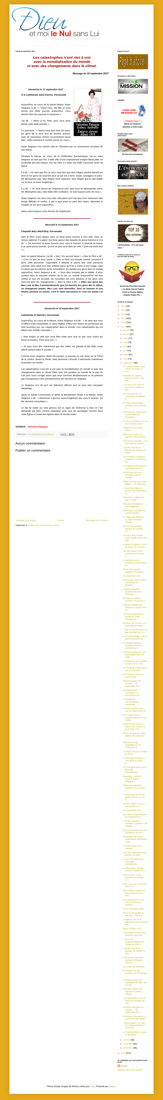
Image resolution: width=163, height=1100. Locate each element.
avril (125, 342)
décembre (128, 1048)
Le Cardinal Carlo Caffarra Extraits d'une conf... (135, 662)
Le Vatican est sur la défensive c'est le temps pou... (135, 922)
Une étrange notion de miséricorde (133, 675)
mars (125, 338)
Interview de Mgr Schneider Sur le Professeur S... (132, 745)
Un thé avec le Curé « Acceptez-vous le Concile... (133, 475)
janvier (126, 330)
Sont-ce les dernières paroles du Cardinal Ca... (133, 528)
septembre (128, 363)
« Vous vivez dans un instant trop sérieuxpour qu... (135, 490)
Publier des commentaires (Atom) (44, 525)
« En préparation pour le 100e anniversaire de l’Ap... (134, 1000)
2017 (123, 326)
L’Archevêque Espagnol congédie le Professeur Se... (134, 459)
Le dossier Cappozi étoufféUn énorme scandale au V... (132, 645)
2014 (123, 314)
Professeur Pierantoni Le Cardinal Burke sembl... (135, 1017)
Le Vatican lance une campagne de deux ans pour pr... (135, 982)
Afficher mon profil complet (130, 1070)
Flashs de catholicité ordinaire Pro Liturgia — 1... (135, 788)
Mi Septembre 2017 (132, 576)
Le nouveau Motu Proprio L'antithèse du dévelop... (134, 582)
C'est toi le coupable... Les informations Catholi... (135, 442)
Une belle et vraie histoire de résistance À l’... (134, 815)
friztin (92, 1086)
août (125, 359)
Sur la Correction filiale (133, 909)
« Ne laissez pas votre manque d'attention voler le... (133, 960)
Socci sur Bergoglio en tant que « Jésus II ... (134, 914)
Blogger (112, 1086)
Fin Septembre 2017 (132, 810)
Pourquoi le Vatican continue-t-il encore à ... (135, 599)
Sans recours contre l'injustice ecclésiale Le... (133, 877)
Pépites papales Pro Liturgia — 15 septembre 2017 (132, 683)
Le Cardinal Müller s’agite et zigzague (134, 1033)
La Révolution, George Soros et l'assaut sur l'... (135, 869)
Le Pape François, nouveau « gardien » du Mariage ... (135, 823)
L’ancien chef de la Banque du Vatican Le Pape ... (134, 450)
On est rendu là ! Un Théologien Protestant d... (134, 396)
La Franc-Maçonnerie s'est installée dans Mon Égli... (135, 538)
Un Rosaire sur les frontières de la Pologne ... (135, 973)
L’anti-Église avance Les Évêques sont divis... (134, 933)
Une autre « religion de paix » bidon (133, 498)
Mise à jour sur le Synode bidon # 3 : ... (134, 885)
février (126, 334)
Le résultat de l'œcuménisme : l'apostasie (131, 702)
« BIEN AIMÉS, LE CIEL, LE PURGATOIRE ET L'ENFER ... (134, 1025)
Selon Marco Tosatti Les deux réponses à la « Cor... (134, 893)
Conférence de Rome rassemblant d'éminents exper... (135, 839)
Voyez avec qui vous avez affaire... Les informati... (135, 482)
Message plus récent (26, 520)
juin (125, 350)
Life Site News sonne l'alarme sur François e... (134, 553)
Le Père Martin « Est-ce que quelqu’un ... (134, 804)
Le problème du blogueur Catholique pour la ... (134, 467)
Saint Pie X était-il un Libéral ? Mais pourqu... (135, 435)
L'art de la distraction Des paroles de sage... (134, 853)
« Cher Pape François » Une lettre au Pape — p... (134, 760)
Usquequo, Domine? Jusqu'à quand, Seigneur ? (132, 779)
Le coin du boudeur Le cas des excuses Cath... (135, 422)
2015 (123, 318)
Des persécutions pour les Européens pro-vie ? (135, 831)
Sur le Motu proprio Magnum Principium (133, 570)
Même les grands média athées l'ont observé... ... (134, 736)
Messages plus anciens (97, 520)
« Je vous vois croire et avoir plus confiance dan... (133, 387)
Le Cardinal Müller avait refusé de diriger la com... (134, 369)
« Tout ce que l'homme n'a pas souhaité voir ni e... (135, 631)
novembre (128, 1044)
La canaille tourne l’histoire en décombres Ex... (135, 562)
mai (125, 346)
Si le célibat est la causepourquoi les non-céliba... (135, 717)
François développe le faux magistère (133, 505)
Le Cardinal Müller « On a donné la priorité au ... (135, 637)
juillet (126, 354)
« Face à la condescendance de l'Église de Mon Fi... (133, 942)
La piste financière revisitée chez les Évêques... (132, 591)
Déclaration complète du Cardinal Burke (134, 511)
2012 (123, 306)
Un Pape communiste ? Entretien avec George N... (134, 405)
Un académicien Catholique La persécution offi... (132, 692)
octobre (127, 1040)
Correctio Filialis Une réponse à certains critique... (132, 991)
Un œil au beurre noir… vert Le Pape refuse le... (135, 709)
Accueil (60, 520)
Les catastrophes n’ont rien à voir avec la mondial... (133, 902)
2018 (123, 1053)
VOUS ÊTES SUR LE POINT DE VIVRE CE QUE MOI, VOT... (134, 726)
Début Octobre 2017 (132, 928)
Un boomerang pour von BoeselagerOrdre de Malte (134, 654)
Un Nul (124, 1066)
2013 (123, 310)
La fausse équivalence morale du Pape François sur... (133, 616)
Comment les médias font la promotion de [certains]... (135, 414)
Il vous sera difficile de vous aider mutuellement (133, 861)
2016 (123, 322)
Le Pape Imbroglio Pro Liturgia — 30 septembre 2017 (133, 1010)
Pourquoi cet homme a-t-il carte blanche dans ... (135, 624)
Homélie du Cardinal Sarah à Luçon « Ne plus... (133, 378)
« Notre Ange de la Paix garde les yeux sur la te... (134, 797)
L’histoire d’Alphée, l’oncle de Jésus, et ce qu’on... (135, 545)
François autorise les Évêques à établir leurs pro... (134, 607)
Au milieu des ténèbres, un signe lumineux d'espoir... (134, 519)
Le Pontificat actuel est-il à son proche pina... (135, 669)
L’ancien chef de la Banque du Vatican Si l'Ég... (134, 951)
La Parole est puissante (134, 966)
